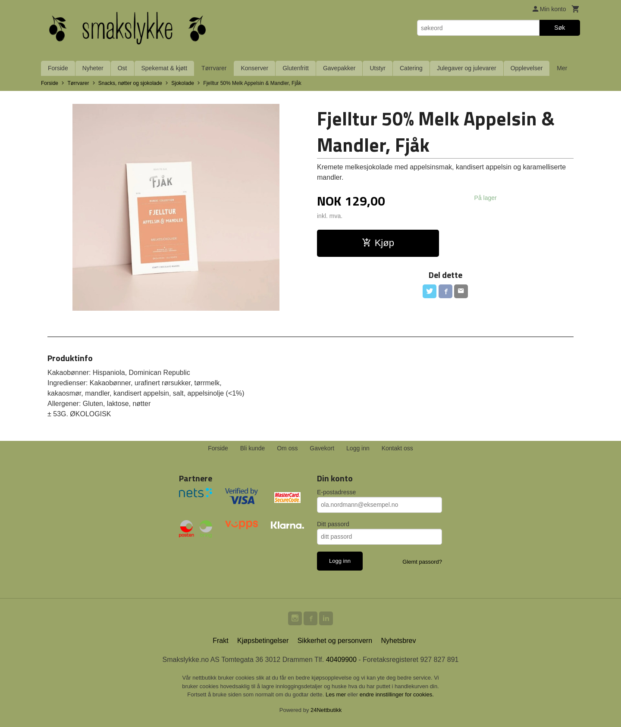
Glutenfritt (295, 68)
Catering (411, 68)
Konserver (254, 68)
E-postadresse (336, 492)
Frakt (220, 640)
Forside (58, 68)
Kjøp (378, 242)
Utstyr (378, 68)
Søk (559, 27)
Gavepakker (339, 68)
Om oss (287, 448)
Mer (562, 68)
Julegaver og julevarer (466, 68)
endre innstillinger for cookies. (397, 694)
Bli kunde (252, 448)
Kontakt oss (397, 448)
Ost (122, 68)
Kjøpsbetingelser (263, 640)
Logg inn (358, 448)
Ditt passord (333, 524)
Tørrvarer (213, 68)
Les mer (337, 694)
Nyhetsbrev (398, 640)
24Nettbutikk (326, 710)
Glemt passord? (422, 562)
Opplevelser (527, 68)
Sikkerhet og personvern (335, 640)
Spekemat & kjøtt (164, 68)
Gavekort (322, 448)
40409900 (341, 659)
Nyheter (93, 68)
